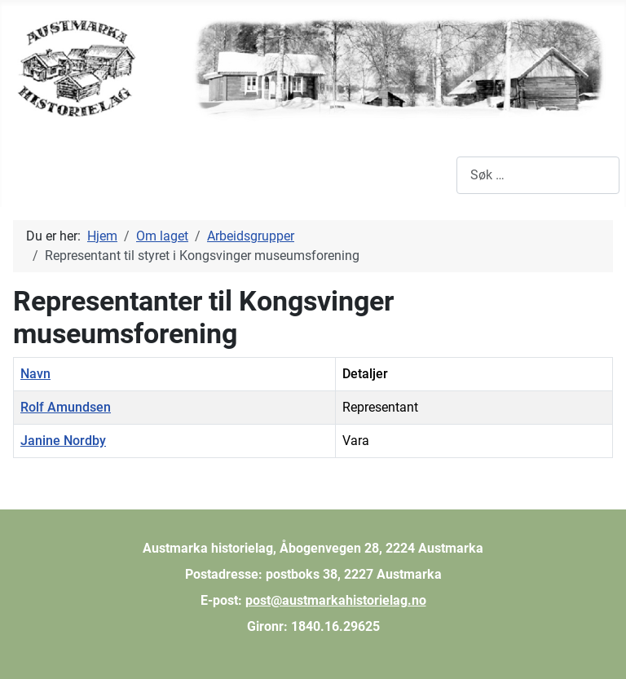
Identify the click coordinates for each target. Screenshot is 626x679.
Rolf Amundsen (65, 407)
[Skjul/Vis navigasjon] (24, 175)
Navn (35, 373)
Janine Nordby (63, 440)
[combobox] (537, 175)
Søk (445, 175)
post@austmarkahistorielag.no (335, 600)
